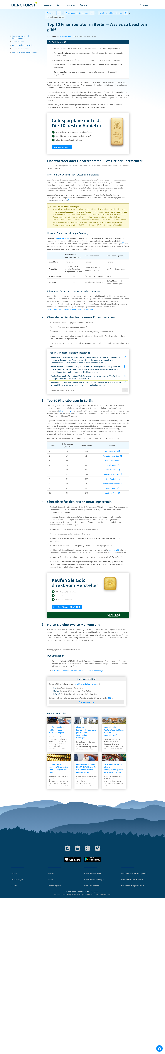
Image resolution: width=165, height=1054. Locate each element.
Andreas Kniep (112, 493)
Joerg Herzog (112, 488)
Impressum (95, 892)
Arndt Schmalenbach (112, 456)
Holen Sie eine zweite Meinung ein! (24, 52)
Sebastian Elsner (112, 469)
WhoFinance (65, 411)
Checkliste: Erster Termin (20, 49)
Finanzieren (70, 5)
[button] (152, 5)
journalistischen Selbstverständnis (86, 684)
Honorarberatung (62, 238)
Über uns (83, 5)
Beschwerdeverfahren (92, 886)
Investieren (47, 5)
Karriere (51, 873)
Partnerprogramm (54, 886)
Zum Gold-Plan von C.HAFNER (67, 607)
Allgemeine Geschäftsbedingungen (133, 873)
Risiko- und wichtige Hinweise (132, 879)
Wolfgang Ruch (112, 451)
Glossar (14, 873)
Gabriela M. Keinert (112, 474)
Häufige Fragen (17, 879)
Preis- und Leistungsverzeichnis (132, 886)
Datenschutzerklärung (92, 873)
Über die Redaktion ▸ (86, 702)
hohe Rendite (114, 550)
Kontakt (14, 886)
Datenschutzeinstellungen (94, 879)
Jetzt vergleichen (61, 147)
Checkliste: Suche (18, 41)
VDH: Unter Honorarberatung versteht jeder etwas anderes (77, 670)
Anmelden (144, 5)
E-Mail (110, 698)
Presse (50, 879)
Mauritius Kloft (66, 36)
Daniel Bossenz (112, 460)
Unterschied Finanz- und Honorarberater (20, 37)
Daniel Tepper (112, 465)
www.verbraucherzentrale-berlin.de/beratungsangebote (71, 309)
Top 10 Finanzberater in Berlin (22, 45)
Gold (58, 5)
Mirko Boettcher (112, 479)
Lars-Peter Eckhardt (112, 483)
